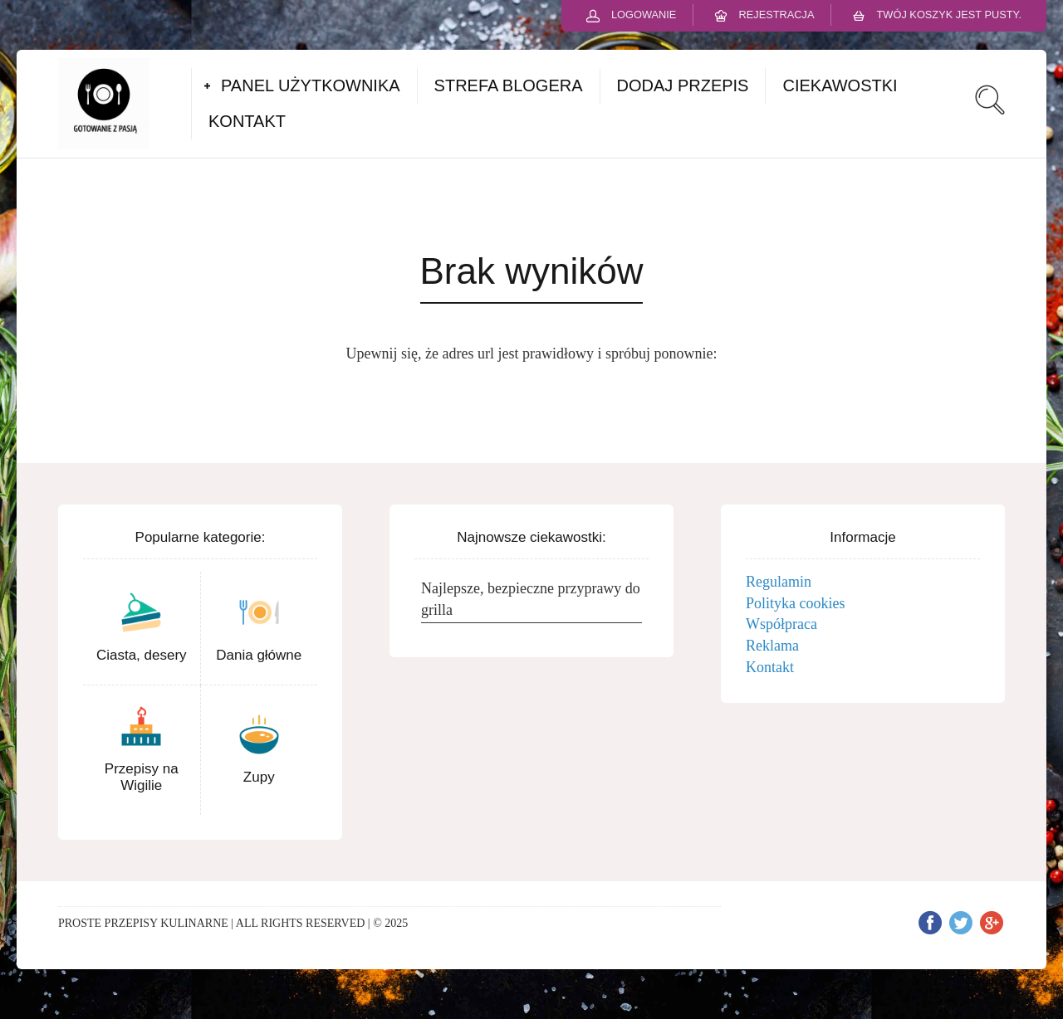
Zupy (259, 777)
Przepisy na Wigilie (142, 777)
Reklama (772, 645)
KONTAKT (247, 121)
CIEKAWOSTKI (839, 85)
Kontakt (770, 667)
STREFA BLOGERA (508, 85)
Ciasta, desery (141, 655)
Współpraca (781, 624)
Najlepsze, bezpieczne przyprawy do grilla (530, 599)
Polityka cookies (795, 603)
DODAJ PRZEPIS (683, 85)
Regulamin (778, 581)
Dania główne (258, 655)
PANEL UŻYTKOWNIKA (310, 85)
